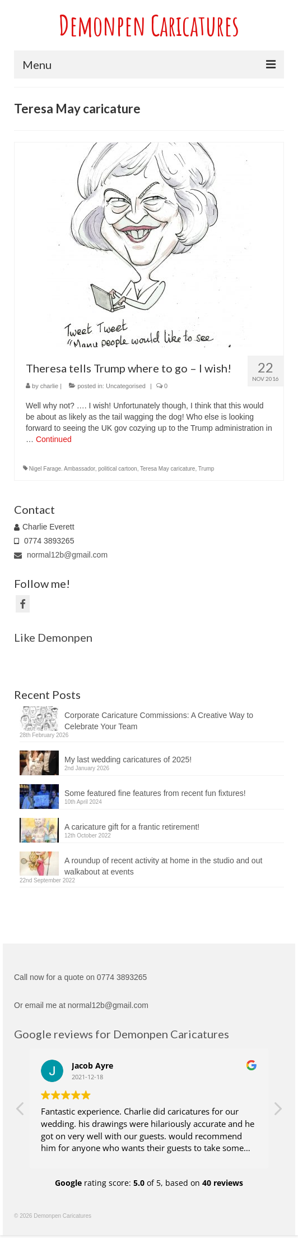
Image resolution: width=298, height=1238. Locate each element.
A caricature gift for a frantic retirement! (131, 826)
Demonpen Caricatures (149, 25)
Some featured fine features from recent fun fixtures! (155, 793)
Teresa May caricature (167, 469)
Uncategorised (126, 386)
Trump (206, 469)
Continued (54, 439)
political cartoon (117, 469)
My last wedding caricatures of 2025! (128, 759)
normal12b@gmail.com (61, 554)
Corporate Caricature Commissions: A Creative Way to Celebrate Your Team (158, 721)
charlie (49, 386)
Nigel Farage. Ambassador (62, 469)
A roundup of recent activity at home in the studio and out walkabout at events (163, 866)
